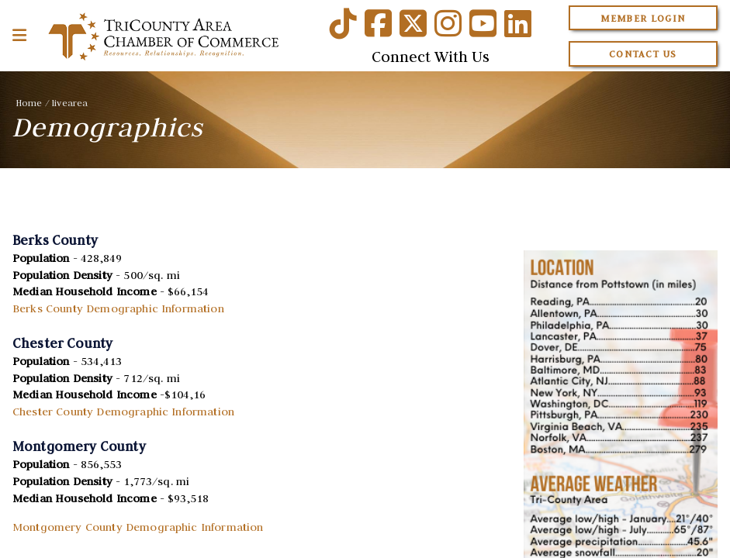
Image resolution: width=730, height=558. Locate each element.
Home (29, 102)
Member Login (642, 18)
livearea (70, 102)
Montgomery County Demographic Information (138, 527)
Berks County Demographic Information (118, 308)
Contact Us (643, 54)
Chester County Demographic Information (123, 411)
